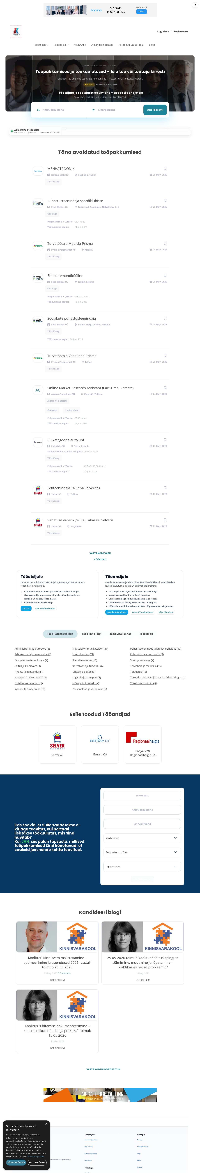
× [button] (46, 1124)
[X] (28, 1080)
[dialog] (26, 1145)
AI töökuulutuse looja (131, 44)
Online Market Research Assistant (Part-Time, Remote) (90, 387)
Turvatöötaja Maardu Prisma (70, 243)
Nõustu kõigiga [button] (16, 1162)
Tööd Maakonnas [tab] (120, 633)
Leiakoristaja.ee (22, 1090)
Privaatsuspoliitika (143, 1111)
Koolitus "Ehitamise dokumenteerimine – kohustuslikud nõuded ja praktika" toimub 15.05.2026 (157, 963)
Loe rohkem (43, 978)
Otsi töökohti (155, 109)
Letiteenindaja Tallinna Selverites (73, 488)
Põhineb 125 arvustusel (100, 85)
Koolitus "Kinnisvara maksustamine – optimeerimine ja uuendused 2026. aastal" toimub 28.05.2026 (43, 965)
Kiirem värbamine (91, 1084)
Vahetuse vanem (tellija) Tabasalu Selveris (80, 520)
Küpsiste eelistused (174, 1141)
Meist (139, 1091)
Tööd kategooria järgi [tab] (61, 633)
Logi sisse (163, 31)
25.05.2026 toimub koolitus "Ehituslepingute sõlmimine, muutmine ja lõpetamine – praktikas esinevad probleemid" (100, 965)
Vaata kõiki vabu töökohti (100, 554)
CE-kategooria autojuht (65, 440)
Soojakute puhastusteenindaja (71, 318)
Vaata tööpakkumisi (91, 1110)
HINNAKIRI (80, 44)
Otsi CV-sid (88, 1077)
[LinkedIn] (44, 1080)
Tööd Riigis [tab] (145, 633)
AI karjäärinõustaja (102, 44)
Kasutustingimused (143, 1104)
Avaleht (139, 1070)
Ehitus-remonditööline (65, 275)
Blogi (152, 44)
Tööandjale (60, 44)
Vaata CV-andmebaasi (142, 612)
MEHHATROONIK (60, 168)
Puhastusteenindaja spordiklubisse (75, 200)
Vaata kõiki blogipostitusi (102, 999)
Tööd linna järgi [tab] (91, 633)
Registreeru (181, 31)
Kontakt (139, 1097)
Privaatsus (144, 1141)
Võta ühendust (166, 612)
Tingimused (156, 1141)
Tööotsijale (39, 44)
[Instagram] (36, 1080)
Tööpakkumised (142, 1077)
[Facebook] (20, 1080)
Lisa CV (26, 608)
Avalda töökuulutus (116, 612)
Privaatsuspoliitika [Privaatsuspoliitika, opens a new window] (36, 1156)
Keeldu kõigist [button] (37, 1162)
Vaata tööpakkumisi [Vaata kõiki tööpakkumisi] (45, 608)
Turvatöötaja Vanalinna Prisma (71, 355)
